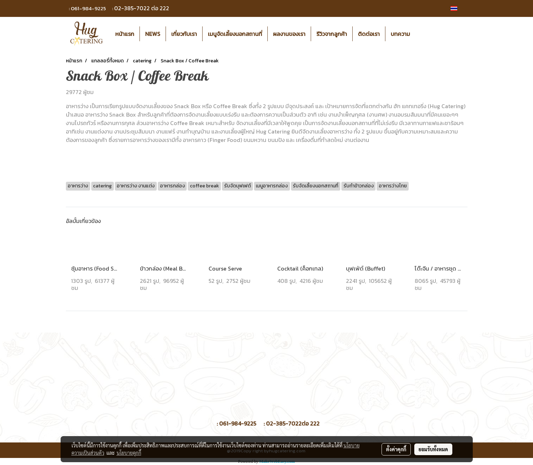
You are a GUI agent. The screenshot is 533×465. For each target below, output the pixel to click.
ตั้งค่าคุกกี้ (396, 449)
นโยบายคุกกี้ (129, 453)
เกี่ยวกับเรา (184, 34)
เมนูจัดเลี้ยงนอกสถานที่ (235, 34)
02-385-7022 (132, 8)
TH (458, 8)
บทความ (400, 34)
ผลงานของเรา (289, 34)
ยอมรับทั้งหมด (433, 449)
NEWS (152, 34)
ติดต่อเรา (369, 34)
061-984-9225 (88, 8)
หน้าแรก (124, 34)
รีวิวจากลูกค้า (331, 34)
